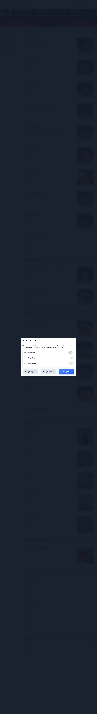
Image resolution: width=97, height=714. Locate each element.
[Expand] (25, 352)
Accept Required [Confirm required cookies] (30, 372)
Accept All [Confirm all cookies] (66, 372)
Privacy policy (60, 347)
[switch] (70, 352)
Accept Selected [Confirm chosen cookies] (48, 372)
